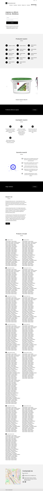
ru (36, 0)
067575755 (26, 473)
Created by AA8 (10, 489)
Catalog (34, 109)
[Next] (36, 86)
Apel (8, 223)
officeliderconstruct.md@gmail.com (30, 475)
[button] (13, 476)
